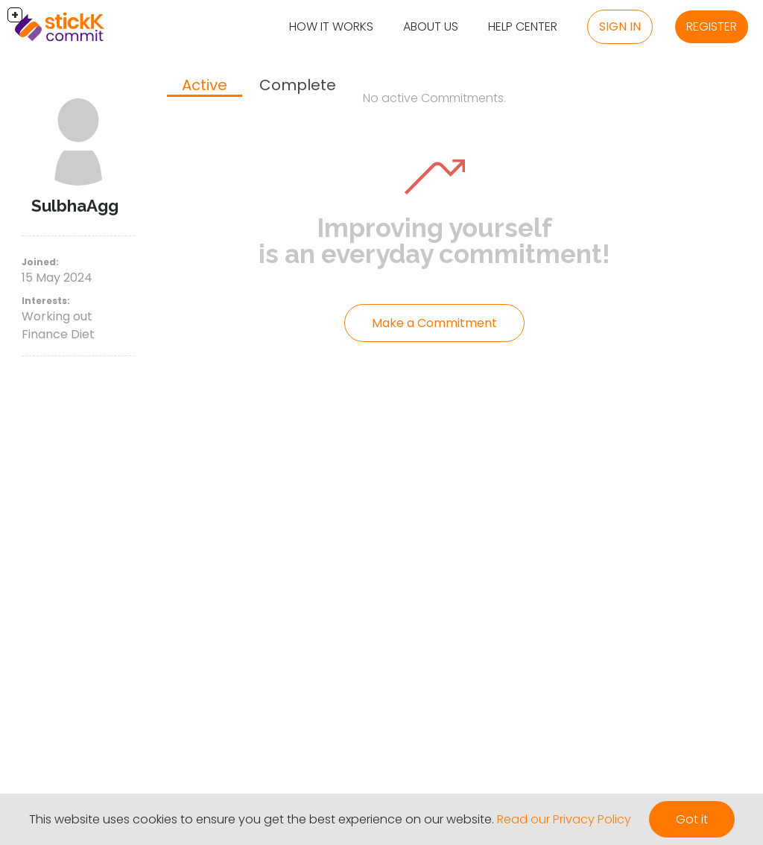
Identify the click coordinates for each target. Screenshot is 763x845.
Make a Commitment (434, 323)
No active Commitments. (434, 98)
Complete (297, 85)
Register (711, 26)
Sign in (620, 26)
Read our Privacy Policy (564, 819)
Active (204, 85)
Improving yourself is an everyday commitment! (434, 240)
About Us (430, 26)
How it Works (331, 26)
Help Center (522, 26)
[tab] (204, 86)
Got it (692, 819)
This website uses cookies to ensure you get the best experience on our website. (261, 819)
